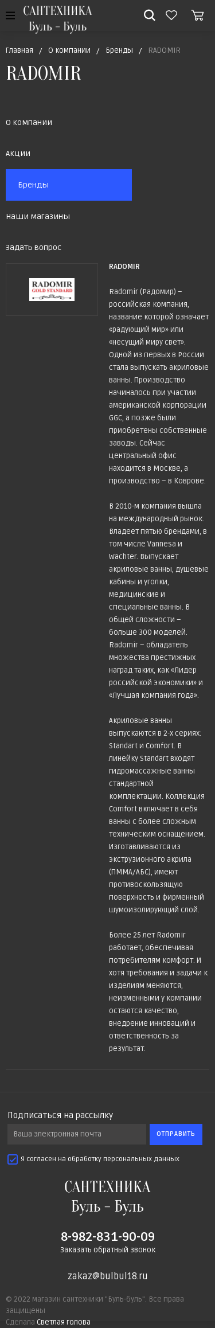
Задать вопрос (33, 247)
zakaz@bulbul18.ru (108, 1276)
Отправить (176, 1134)
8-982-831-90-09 (108, 1237)
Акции (18, 153)
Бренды (33, 185)
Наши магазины (38, 216)
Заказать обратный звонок (107, 1250)
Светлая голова (64, 1322)
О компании (29, 122)
